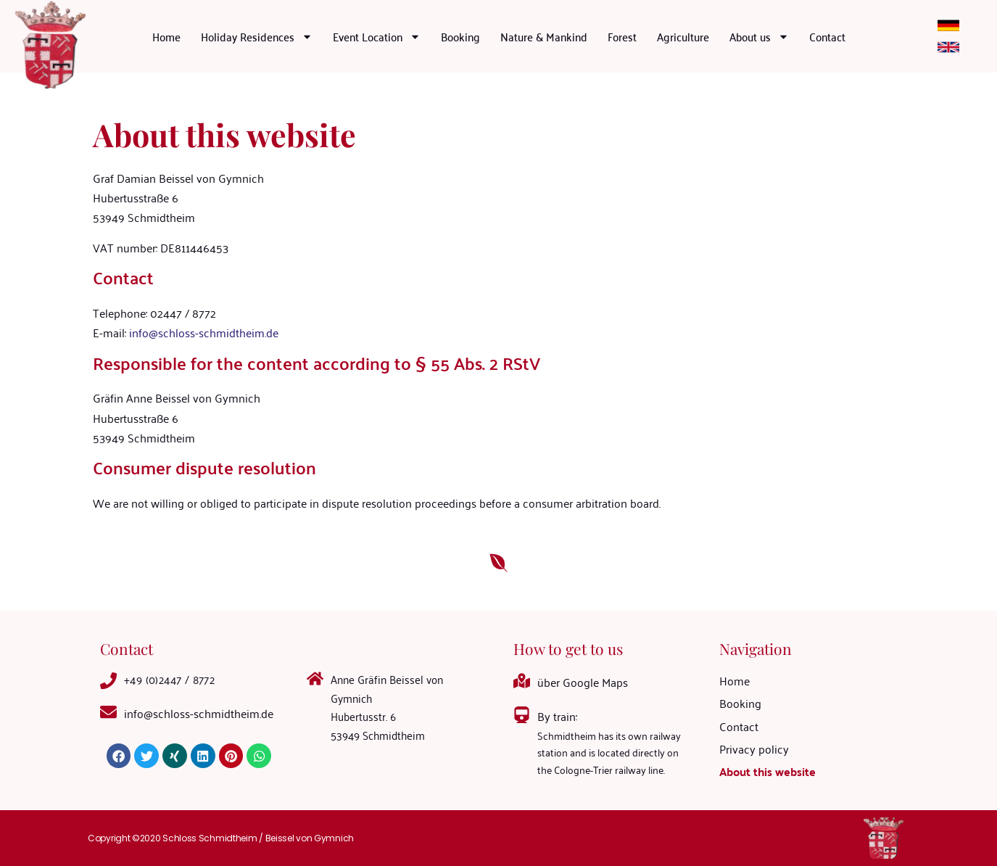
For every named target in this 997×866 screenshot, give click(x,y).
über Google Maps (582, 682)
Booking (460, 36)
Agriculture (683, 36)
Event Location (377, 36)
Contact (827, 36)
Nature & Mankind (543, 36)
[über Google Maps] (521, 680)
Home (166, 36)
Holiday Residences (257, 36)
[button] (119, 755)
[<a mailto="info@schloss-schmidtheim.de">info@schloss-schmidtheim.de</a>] (108, 712)
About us (759, 36)
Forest (622, 36)
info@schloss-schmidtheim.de (203, 332)
